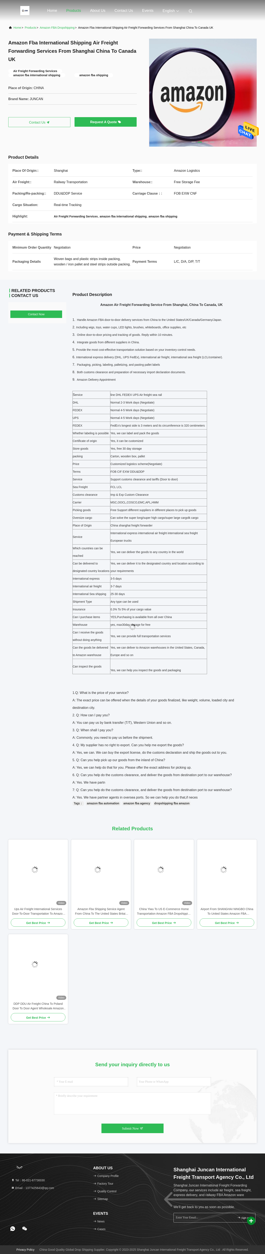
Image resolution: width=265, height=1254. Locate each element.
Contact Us (123, 11)
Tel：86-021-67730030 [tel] (28, 1180)
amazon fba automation (103, 803)
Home (52, 11)
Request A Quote (105, 122)
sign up (243, 1217)
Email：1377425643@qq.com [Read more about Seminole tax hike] (32, 1188)
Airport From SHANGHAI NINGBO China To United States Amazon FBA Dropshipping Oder (227, 911)
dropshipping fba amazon (171, 803)
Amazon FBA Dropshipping (57, 27)
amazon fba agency (136, 803)
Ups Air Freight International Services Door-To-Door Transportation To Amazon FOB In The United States (38, 911)
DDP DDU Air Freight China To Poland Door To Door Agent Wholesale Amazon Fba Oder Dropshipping (38, 1006)
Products (73, 11)
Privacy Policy (25, 1249)
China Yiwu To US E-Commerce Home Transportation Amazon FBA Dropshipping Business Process (164, 911)
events (147, 11)
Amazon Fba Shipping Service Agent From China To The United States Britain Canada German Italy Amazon (101, 911)
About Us (97, 11)
